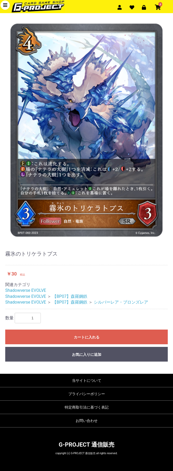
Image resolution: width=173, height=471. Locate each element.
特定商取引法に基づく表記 (87, 407)
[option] (86, 130)
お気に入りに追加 (86, 354)
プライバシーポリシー (86, 394)
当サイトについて (86, 380)
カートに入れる (86, 337)
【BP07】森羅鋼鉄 (69, 296)
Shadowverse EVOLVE (25, 290)
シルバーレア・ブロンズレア (121, 302)
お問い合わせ (87, 421)
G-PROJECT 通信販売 (86, 444)
